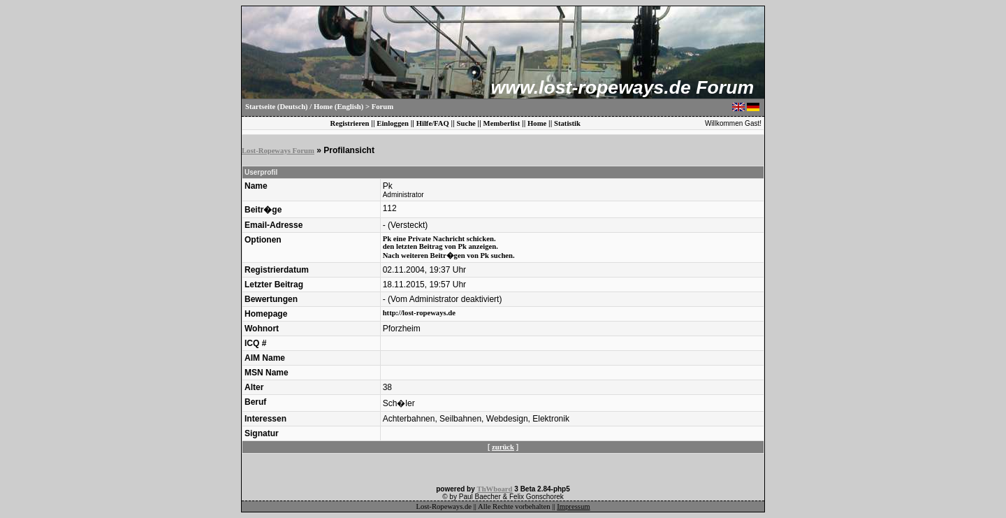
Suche (466, 123)
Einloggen (393, 123)
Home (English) (338, 106)
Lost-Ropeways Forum (278, 150)
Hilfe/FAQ (432, 123)
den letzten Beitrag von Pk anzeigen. (440, 246)
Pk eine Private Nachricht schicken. (439, 239)
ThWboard (495, 489)
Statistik (567, 123)
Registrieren (349, 123)
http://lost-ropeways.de (419, 313)
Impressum (573, 506)
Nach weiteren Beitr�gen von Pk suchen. (449, 255)
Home (536, 123)
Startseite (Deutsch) (276, 106)
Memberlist (501, 123)
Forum (382, 106)
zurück (503, 447)
